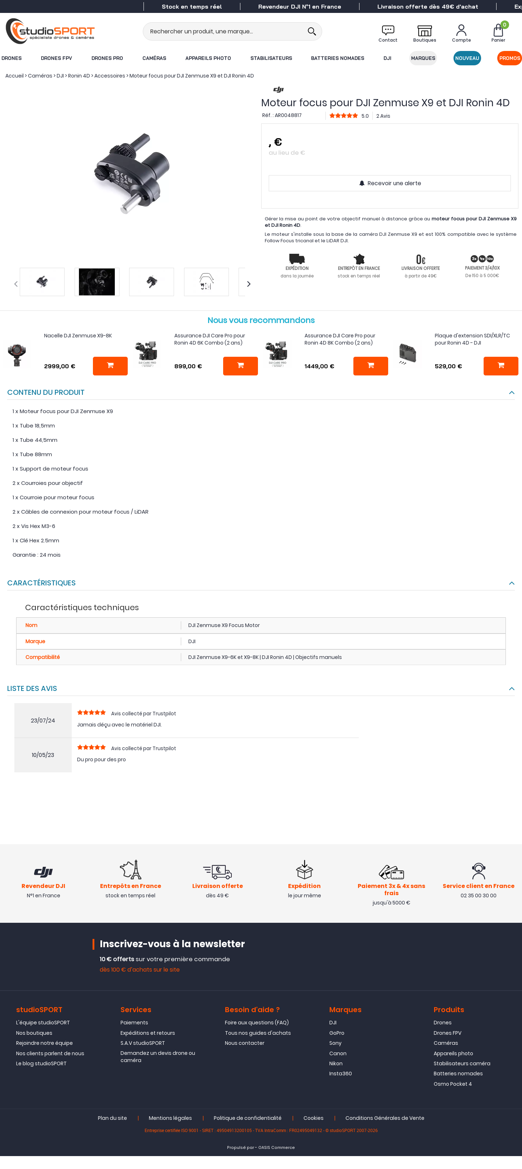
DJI (388, 58)
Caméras (154, 58)
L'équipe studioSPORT (43, 1023)
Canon (338, 1054)
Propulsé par (240, 1148)
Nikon (336, 1064)
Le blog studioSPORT (41, 1064)
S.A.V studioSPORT (143, 1043)
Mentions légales (170, 1118)
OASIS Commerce (276, 1148)
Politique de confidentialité (248, 1118)
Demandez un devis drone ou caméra (158, 1057)
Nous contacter (244, 1043)
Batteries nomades (338, 58)
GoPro (336, 1033)
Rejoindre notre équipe (44, 1043)
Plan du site (112, 1118)
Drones (11, 58)
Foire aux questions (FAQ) (257, 1023)
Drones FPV (56, 58)
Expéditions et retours (148, 1033)
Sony (335, 1043)
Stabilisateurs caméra (462, 1064)
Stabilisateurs (271, 58)
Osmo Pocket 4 (453, 1084)
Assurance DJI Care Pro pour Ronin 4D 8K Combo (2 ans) (340, 339)
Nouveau (468, 58)
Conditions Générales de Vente (384, 1118)
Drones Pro (107, 58)
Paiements (134, 1023)
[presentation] (16, 284)
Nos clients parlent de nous (50, 1054)
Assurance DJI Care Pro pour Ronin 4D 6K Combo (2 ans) (209, 339)
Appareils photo (208, 58)
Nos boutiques (34, 1033)
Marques (424, 58)
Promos (510, 58)
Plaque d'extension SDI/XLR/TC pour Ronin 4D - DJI (472, 339)
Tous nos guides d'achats (258, 1033)
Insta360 (340, 1074)
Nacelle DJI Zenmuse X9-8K (78, 335)
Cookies (314, 1118)
